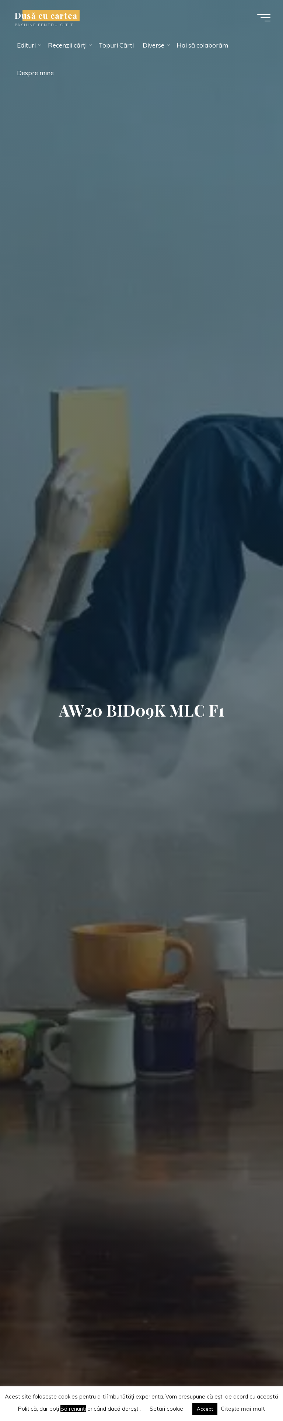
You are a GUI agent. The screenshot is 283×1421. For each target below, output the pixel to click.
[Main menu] (263, 17)
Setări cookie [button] (166, 1408)
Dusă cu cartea (46, 15)
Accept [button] (205, 1409)
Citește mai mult (243, 1408)
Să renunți (73, 1408)
